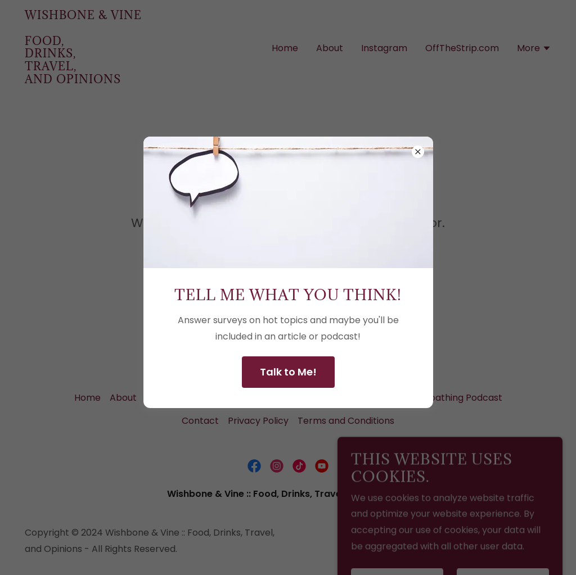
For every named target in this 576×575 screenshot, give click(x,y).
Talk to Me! (288, 372)
